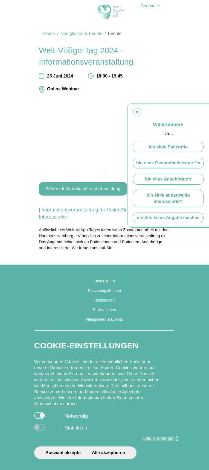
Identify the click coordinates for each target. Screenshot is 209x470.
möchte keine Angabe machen (168, 217)
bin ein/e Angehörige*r (168, 179)
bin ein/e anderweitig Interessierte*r (168, 198)
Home (49, 33)
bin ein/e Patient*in (168, 147)
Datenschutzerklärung (55, 404)
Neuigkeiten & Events (81, 33)
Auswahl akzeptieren (67, 452)
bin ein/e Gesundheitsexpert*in (168, 163)
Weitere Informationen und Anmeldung (83, 188)
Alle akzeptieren (108, 452)
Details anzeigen (160, 438)
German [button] (148, 5)
